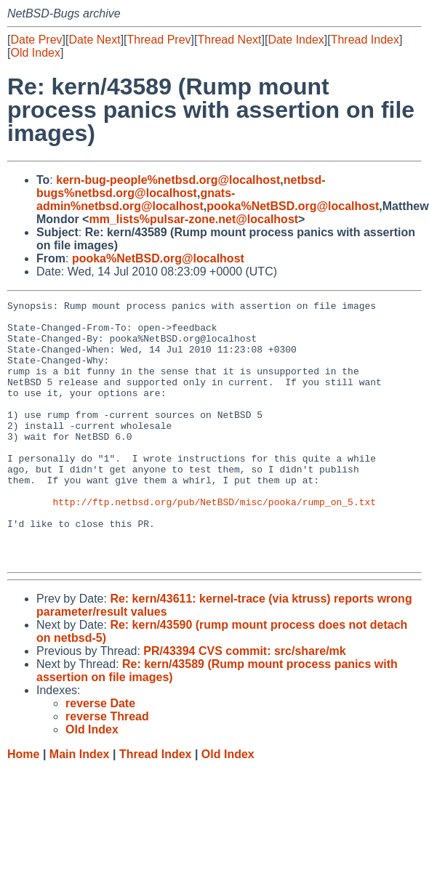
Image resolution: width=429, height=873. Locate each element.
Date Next (94, 39)
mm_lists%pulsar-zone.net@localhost (193, 219)
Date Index (296, 39)
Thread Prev (159, 39)
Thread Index (365, 39)
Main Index (79, 806)
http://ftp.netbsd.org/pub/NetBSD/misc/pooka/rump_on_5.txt (214, 543)
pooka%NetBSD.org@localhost (293, 206)
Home (23, 806)
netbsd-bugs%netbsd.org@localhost (181, 186)
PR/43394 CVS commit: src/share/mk (244, 703)
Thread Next (229, 39)
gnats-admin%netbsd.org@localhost (135, 199)
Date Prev (36, 39)
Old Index (35, 53)
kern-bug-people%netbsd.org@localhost (168, 180)
